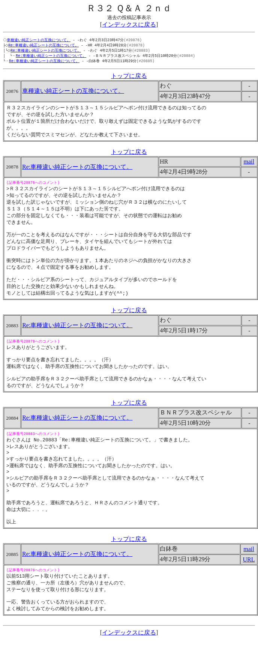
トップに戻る (129, 77)
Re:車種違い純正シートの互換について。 (45, 45)
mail (249, 165)
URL (249, 586)
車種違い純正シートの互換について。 (39, 40)
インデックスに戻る (129, 24)
